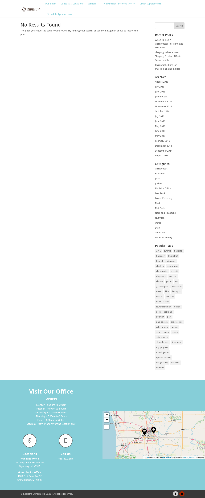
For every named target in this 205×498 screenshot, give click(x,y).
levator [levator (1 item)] (159, 296)
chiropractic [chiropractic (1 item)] (172, 266)
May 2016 (160, 126)
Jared (157, 178)
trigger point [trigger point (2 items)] (162, 347)
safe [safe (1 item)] (158, 332)
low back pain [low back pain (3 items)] (162, 301)
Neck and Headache (165, 212)
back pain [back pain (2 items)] (160, 256)
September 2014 (163, 150)
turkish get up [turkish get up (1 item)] (162, 352)
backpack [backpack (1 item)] (178, 250)
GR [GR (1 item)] (176, 281)
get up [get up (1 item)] (169, 281)
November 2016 (163, 106)
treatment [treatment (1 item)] (176, 342)
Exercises (160, 173)
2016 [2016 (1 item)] (158, 250)
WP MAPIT (166, 457)
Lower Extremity (163, 198)
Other (158, 222)
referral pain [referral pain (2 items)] (162, 327)
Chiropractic (161, 168)
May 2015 (160, 135)
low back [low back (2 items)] (170, 296)
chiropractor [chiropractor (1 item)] (162, 271)
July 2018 (159, 86)
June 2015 (160, 130)
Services (92, 4)
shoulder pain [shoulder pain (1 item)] (162, 342)
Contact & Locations (72, 4)
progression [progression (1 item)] (177, 322)
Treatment (160, 232)
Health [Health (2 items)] (159, 291)
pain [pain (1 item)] (169, 316)
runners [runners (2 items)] (174, 327)
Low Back (160, 193)
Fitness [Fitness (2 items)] (159, 281)
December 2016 (163, 101)
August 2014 (161, 155)
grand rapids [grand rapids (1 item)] (162, 286)
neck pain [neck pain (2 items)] (168, 311)
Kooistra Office (163, 188)
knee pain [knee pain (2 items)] (176, 291)
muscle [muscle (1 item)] (177, 306)
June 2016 (160, 121)
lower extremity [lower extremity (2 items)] (163, 306)
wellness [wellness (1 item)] (175, 362)
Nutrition (159, 217)
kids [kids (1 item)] (167, 291)
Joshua (158, 183)
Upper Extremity (163, 237)
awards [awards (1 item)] (167, 250)
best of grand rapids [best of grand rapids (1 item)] (166, 261)
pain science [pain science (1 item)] (162, 322)
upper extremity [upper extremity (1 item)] (163, 357)
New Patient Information (118, 4)
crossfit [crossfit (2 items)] (174, 271)
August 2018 (161, 81)
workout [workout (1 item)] (160, 367)
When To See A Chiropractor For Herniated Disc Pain (169, 43)
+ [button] (107, 415)
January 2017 (161, 96)
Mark (157, 203)
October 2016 (162, 111)
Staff (157, 227)
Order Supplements (150, 4)
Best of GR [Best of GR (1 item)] (173, 256)
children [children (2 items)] (160, 266)
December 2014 (163, 145)
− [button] (107, 420)
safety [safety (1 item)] (166, 332)
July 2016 (159, 116)
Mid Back (160, 208)
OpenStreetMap (188, 457)
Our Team (50, 4)
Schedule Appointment (60, 14)
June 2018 (160, 91)
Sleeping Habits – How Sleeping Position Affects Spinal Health (168, 56)
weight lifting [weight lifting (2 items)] (162, 362)
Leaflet (146, 457)
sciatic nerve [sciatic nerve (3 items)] (162, 337)
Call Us (65, 454)
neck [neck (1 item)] (158, 311)
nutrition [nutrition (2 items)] (160, 316)
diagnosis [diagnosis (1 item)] (161, 276)
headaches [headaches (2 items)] (177, 286)
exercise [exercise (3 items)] (172, 276)
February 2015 (162, 140)
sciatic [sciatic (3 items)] (175, 332)
